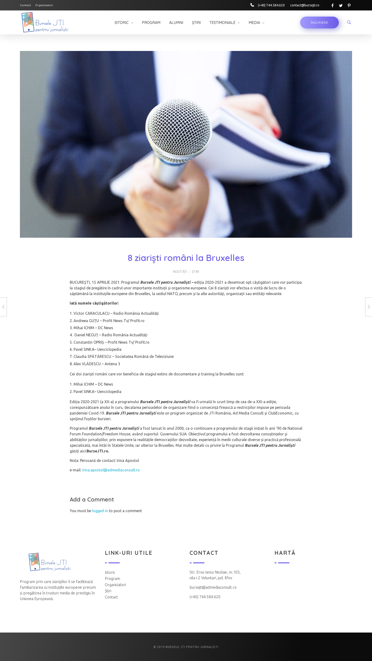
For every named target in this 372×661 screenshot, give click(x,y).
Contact (111, 597)
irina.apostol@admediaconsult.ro (111, 470)
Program (112, 578)
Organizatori (115, 585)
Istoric (110, 572)
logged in (100, 511)
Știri (195, 272)
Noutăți (180, 272)
